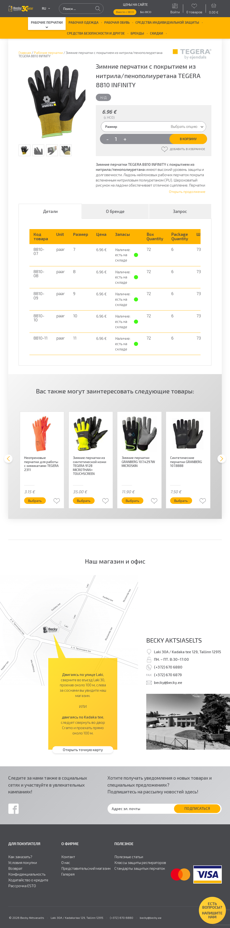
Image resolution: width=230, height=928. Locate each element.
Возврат (15, 868)
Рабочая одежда (83, 22)
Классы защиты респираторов (140, 863)
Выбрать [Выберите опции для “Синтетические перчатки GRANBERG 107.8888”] (182, 501)
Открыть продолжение (187, 191)
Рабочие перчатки (47, 22)
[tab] (50, 211)
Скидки (156, 33)
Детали (50, 211)
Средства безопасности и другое (96, 33)
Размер (111, 126)
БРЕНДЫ (137, 33)
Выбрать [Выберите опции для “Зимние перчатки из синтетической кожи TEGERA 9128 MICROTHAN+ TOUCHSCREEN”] (85, 501)
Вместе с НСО (125, 12)
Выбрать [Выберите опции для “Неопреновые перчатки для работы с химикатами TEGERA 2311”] (36, 501)
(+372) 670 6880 (168, 667)
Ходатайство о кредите (28, 880)
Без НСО (145, 12)
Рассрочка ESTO (22, 886)
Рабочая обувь (117, 22)
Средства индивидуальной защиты (167, 22)
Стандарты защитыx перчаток (139, 868)
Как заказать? (20, 857)
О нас (65, 863)
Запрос (180, 211)
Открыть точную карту (83, 749)
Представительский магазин (86, 868)
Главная (25, 53)
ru (46, 8)
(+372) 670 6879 (168, 675)
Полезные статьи (128, 857)
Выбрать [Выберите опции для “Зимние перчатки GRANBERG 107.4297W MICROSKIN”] (133, 501)
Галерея (68, 874)
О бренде (115, 211)
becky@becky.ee (168, 682)
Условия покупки (22, 863)
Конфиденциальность (27, 874)
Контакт (68, 857)
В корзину (188, 139)
